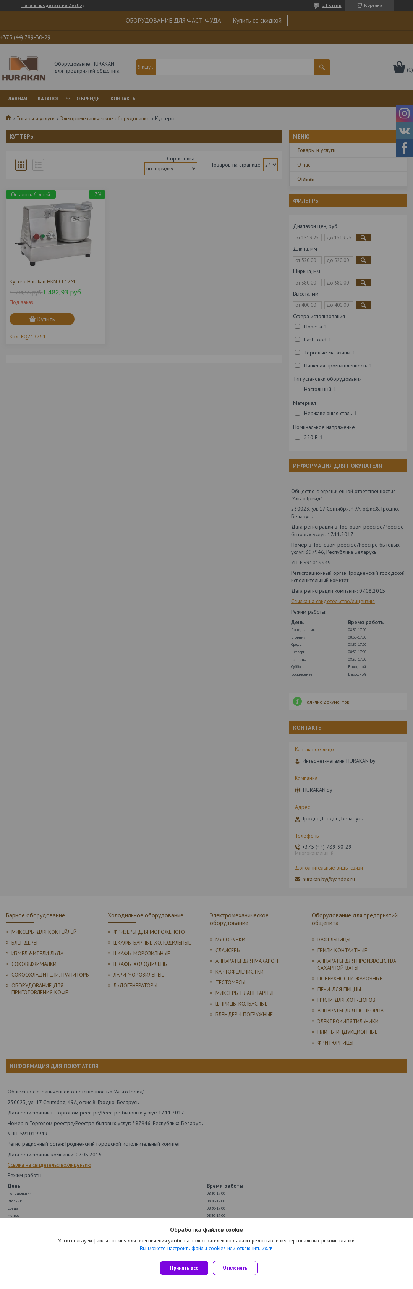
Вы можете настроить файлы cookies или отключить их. (204, 1251)
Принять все (184, 1268)
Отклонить (238, 1268)
